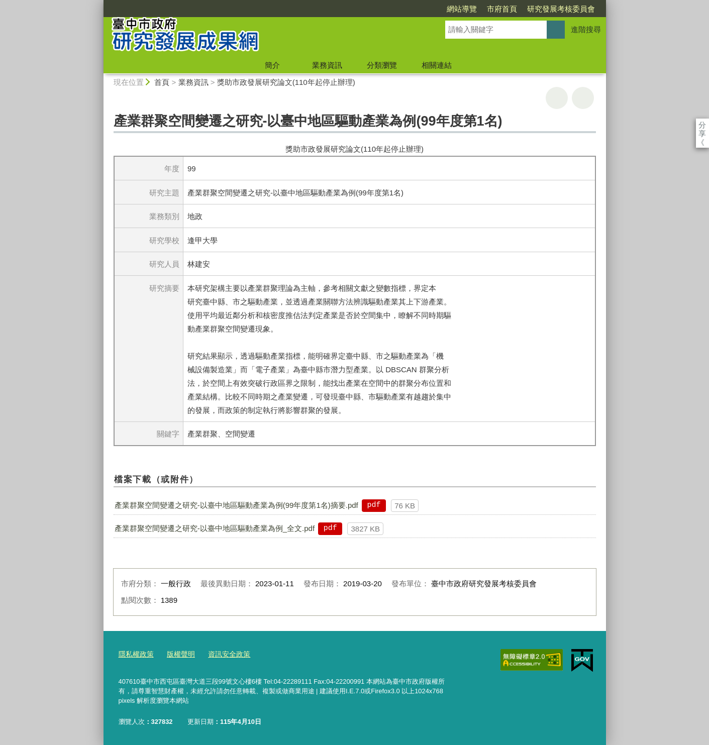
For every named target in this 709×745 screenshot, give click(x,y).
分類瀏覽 (382, 65)
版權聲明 (177, 653)
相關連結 (437, 65)
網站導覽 (404, 9)
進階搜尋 (586, 29)
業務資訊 (327, 65)
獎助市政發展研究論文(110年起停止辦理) (286, 82)
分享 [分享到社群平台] (702, 125)
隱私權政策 (135, 653)
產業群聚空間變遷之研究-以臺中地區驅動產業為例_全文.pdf (215, 528)
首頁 (161, 82)
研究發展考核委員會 (503, 9)
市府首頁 (444, 9)
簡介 (272, 65)
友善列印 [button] (557, 98)
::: (99, 4)
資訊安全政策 (223, 653)
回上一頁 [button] (583, 98)
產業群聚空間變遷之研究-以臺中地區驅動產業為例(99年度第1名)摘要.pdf (236, 505)
